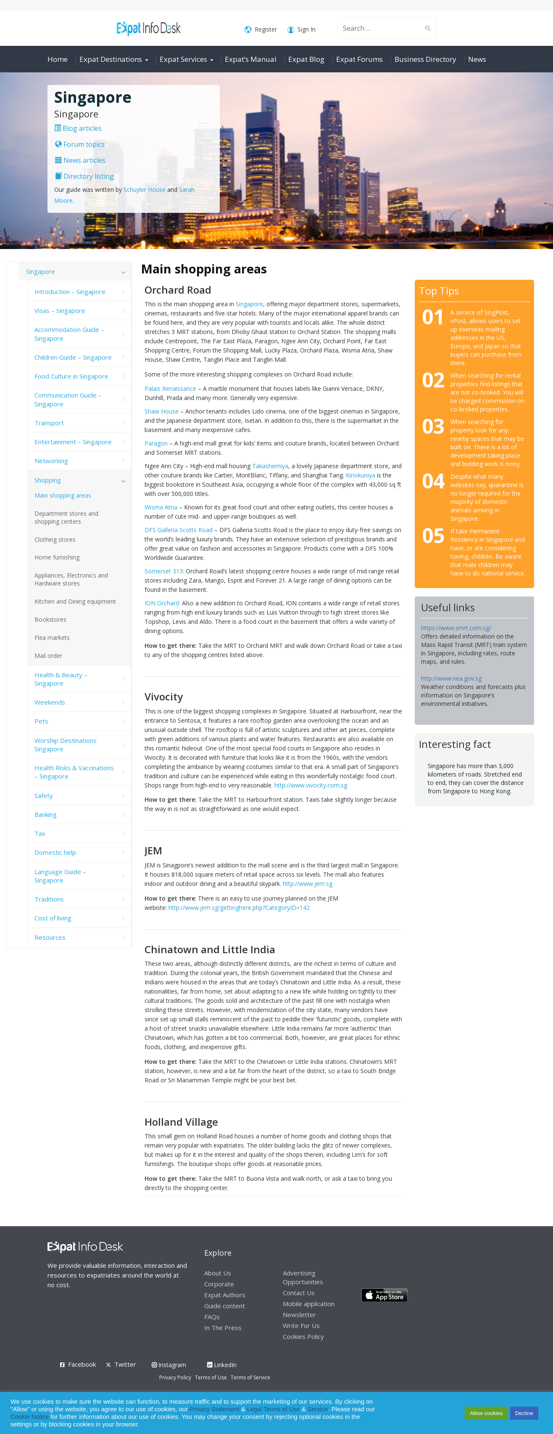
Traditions (49, 899)
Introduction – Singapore (69, 291)
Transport (49, 423)
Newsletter (299, 1314)
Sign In (301, 29)
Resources (50, 937)
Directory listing (84, 176)
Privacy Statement (215, 1409)
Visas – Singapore (59, 310)
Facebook (82, 1364)
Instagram (169, 1365)
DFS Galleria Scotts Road (179, 530)
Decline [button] (524, 1413)
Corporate (219, 1284)
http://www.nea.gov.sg (451, 678)
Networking (51, 460)
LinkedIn (222, 1365)
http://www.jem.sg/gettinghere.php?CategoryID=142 (239, 908)
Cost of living (52, 918)
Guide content (224, 1305)
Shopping (47, 480)
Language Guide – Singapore (60, 875)
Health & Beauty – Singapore (60, 679)
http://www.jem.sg (307, 884)
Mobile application (308, 1303)
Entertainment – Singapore (73, 441)
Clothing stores (55, 539)
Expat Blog (306, 59)
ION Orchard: (162, 603)
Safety (43, 795)
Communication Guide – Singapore (68, 399)
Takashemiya (270, 466)
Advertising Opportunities (303, 1277)
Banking (45, 814)
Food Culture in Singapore (71, 376)
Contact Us (299, 1292)
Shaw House (162, 411)
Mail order (48, 656)
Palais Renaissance (170, 388)
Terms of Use (211, 1377)
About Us (217, 1273)
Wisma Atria (161, 507)
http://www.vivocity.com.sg (310, 785)
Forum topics (80, 144)
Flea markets (52, 637)
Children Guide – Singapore (73, 357)
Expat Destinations (110, 59)
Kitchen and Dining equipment (75, 601)
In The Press (223, 1327)
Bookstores (50, 619)
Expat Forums (359, 59)
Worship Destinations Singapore (65, 744)
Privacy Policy (175, 1377)
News (477, 59)
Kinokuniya (360, 475)
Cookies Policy (303, 1336)
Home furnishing (56, 557)
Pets (41, 721)
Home (57, 59)
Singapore (249, 304)
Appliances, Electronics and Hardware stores (71, 579)
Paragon (156, 443)
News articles (80, 160)
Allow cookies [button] (486, 1413)
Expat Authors (224, 1295)
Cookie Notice (30, 1416)
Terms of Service (250, 1377)
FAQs (212, 1316)
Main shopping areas (62, 495)
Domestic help (55, 852)
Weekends (49, 702)
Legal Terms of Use (273, 1409)
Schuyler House (145, 189)
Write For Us (301, 1325)
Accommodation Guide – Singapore (69, 333)
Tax (39, 833)
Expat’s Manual (250, 59)
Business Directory (425, 59)
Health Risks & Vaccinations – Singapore (74, 771)
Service (318, 1409)
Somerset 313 (164, 571)
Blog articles (78, 128)
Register (261, 29)
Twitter (125, 1364)
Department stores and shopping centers (66, 517)
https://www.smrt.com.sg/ (456, 628)
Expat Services (183, 59)
